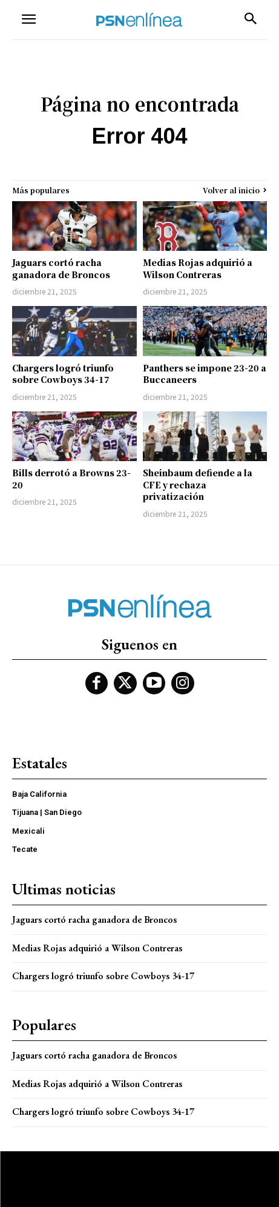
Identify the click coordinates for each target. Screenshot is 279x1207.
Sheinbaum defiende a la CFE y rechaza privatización (197, 484)
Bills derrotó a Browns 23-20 (71, 479)
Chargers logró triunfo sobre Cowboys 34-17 (63, 374)
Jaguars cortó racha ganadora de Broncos (61, 268)
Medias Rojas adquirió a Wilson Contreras (197, 268)
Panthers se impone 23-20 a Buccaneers (204, 374)
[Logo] (139, 19)
